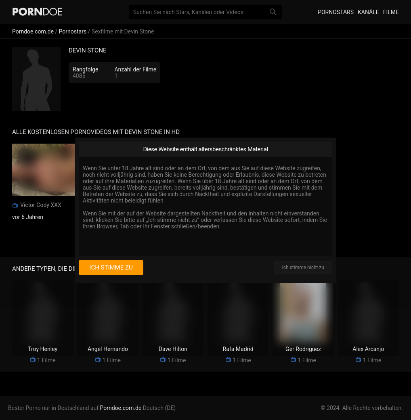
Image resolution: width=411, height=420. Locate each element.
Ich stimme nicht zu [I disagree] (303, 267)
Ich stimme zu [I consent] (110, 267)
